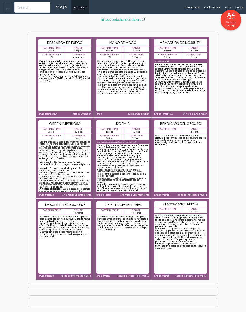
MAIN (61, 7)
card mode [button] (212, 7)
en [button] (228, 7)
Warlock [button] (80, 7)
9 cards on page (231, 19)
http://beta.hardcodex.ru (121, 19)
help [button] (239, 7)
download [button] (192, 7)
